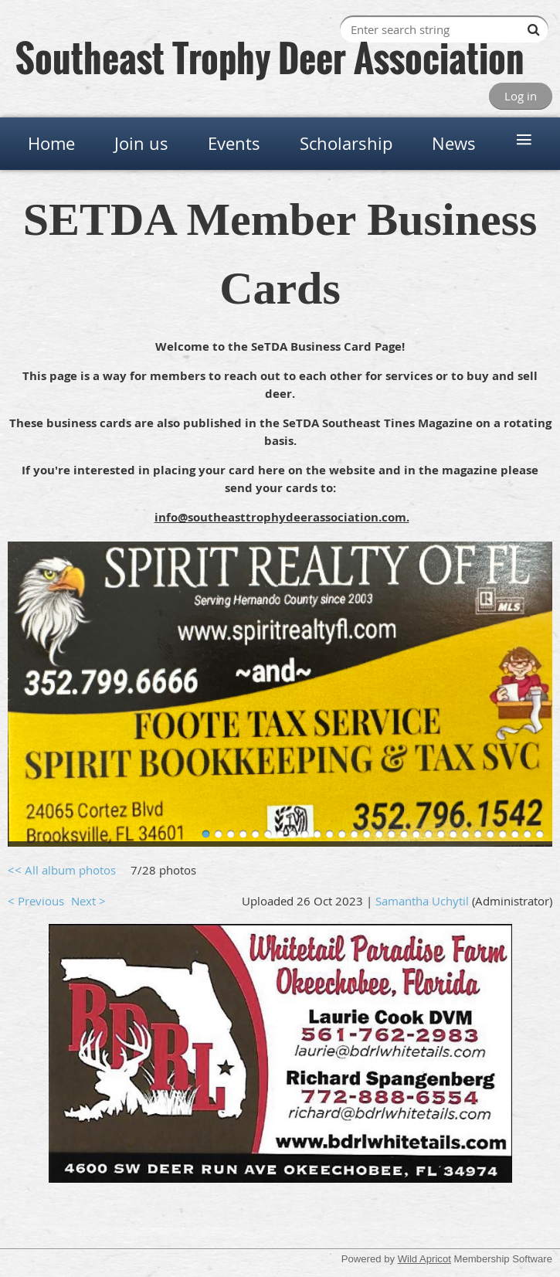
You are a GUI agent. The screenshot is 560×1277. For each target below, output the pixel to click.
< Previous (36, 901)
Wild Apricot (424, 1259)
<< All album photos (62, 870)
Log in (520, 96)
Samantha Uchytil (422, 901)
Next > (88, 901)
